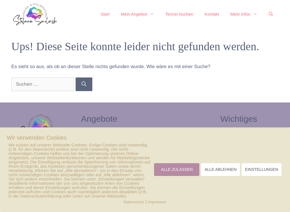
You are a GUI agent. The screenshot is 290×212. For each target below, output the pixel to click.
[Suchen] (84, 84)
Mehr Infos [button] (246, 14)
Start (105, 14)
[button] (271, 14)
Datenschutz (134, 202)
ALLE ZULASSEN (177, 169)
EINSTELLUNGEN (261, 169)
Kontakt (211, 14)
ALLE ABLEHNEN (220, 169)
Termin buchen (179, 14)
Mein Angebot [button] (140, 14)
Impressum (157, 202)
